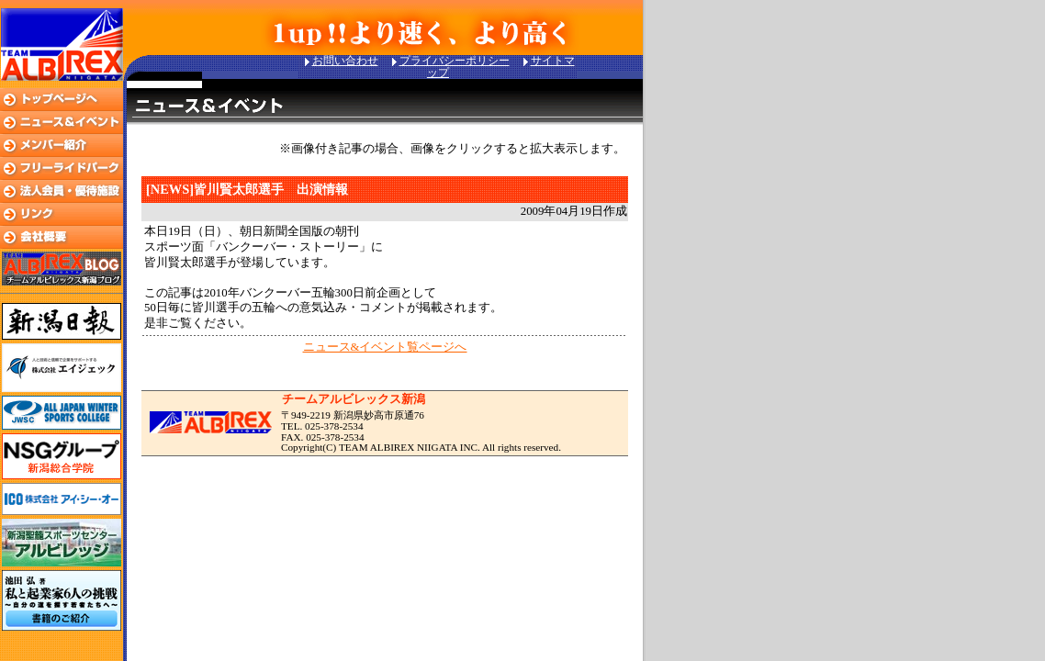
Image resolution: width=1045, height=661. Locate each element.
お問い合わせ (345, 60)
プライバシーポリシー (454, 60)
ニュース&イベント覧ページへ (385, 347)
